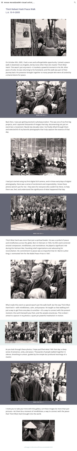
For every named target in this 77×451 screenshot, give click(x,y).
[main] (38, 11)
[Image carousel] (41, 98)
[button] (2, 2)
